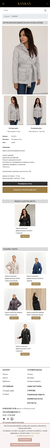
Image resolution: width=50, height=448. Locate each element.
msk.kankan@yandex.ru (11, 412)
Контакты (31, 403)
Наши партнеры (34, 386)
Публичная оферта (36, 395)
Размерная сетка (25, 183)
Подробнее (25, 236)
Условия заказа (34, 370)
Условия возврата (33, 381)
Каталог (6, 370)
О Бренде (31, 390)
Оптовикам (8, 386)
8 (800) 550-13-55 (9, 408)
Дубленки (6, 381)
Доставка (30, 378)
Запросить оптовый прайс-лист (25, 190)
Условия (6, 394)
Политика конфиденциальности (25, 445)
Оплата (30, 374)
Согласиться (25, 440)
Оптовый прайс (8, 391)
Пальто (5, 374)
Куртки (5, 378)
